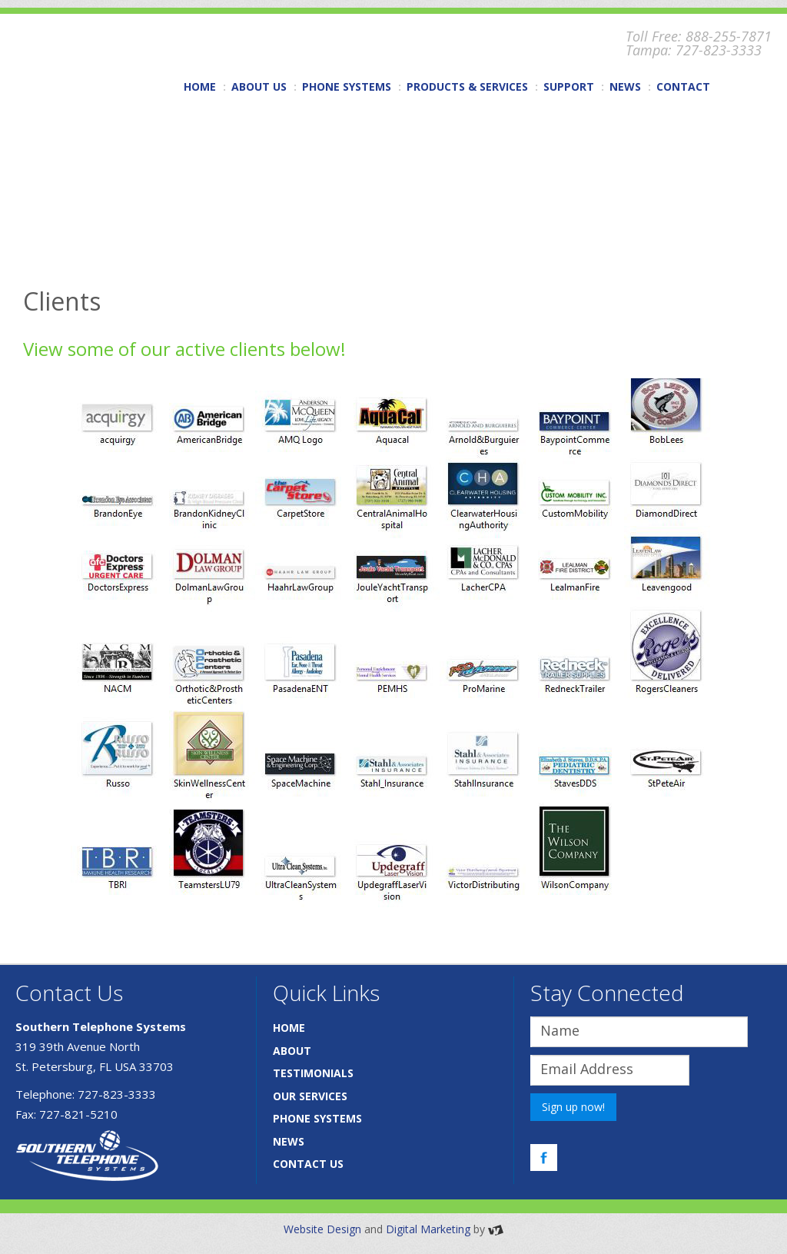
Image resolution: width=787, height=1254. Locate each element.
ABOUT (292, 1050)
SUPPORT (568, 86)
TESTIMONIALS (313, 1073)
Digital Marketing (428, 1229)
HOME (200, 86)
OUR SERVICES (310, 1096)
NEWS (625, 86)
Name (559, 1030)
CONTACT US (308, 1163)
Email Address (586, 1068)
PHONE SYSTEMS (346, 86)
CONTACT (683, 86)
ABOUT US (259, 86)
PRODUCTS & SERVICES (467, 86)
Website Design (322, 1229)
